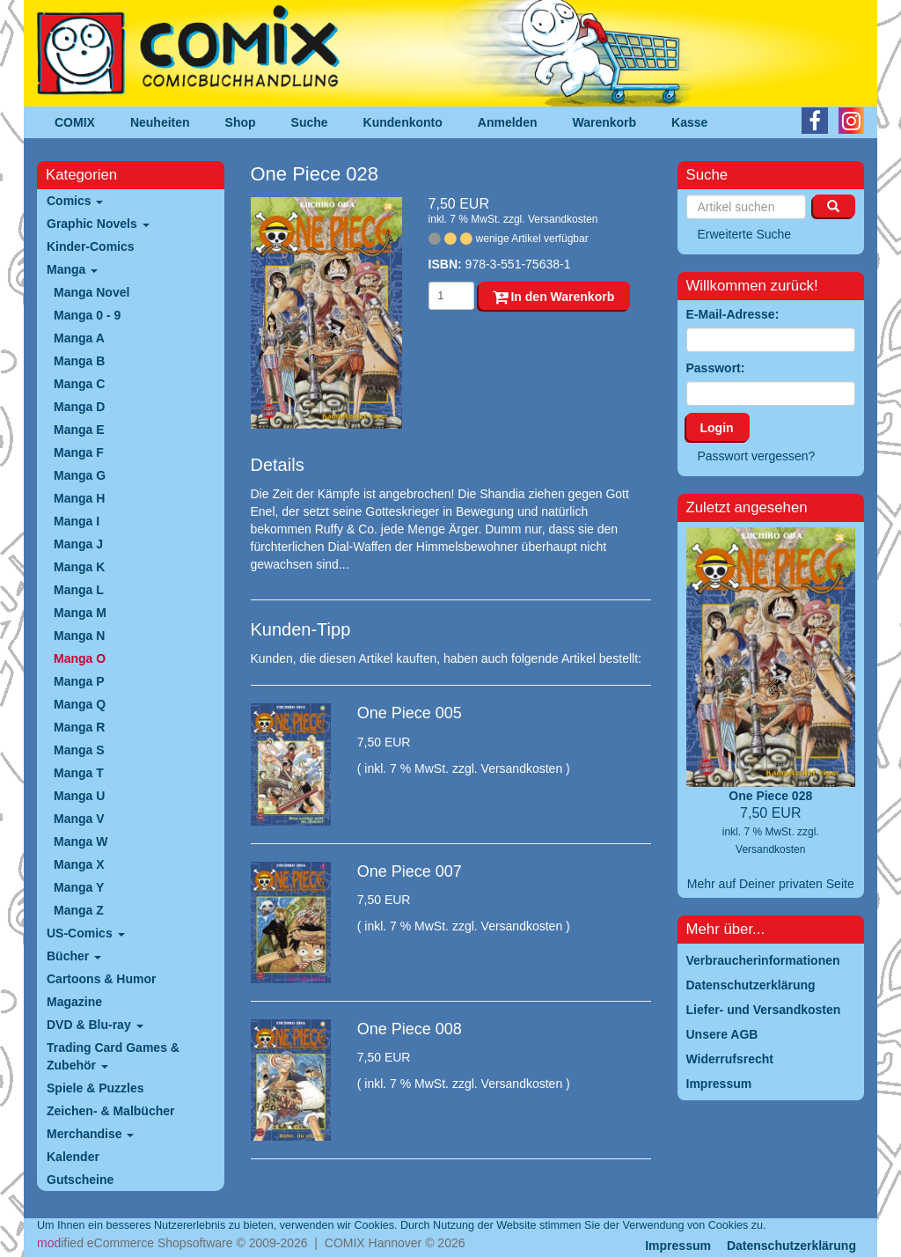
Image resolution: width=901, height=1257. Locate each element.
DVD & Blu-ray (95, 1025)
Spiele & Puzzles (95, 1088)
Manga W (80, 841)
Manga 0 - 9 (87, 315)
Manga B (79, 361)
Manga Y (79, 887)
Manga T (79, 773)
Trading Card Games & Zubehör (113, 1056)
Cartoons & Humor (101, 979)
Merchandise (90, 1134)
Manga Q (80, 704)
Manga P (79, 681)
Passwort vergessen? (757, 456)
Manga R (79, 727)
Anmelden (508, 122)
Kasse (689, 122)
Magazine (74, 1002)
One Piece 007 (409, 871)
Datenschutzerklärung (791, 1246)
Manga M (80, 613)
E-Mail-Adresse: (733, 314)
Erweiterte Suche (745, 234)
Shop (240, 122)
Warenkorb (605, 122)
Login (717, 428)
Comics (75, 201)
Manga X (79, 864)
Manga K (79, 567)
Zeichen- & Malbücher (110, 1111)
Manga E (79, 430)
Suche (309, 122)
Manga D (79, 407)
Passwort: (715, 368)
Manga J (78, 544)
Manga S (79, 750)
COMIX (75, 122)
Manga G (80, 475)
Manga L (79, 590)
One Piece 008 (409, 1029)
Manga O (80, 658)
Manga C (79, 384)
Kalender (73, 1157)
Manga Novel (91, 292)
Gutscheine (80, 1179)
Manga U (79, 796)
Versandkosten (562, 219)
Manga (72, 269)
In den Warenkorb (554, 297)
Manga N (79, 635)
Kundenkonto (403, 122)
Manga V (79, 819)
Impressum (678, 1246)
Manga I (76, 521)
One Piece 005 (409, 713)
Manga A (79, 338)
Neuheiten (160, 122)
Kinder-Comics (91, 246)
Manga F (79, 452)
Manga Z (79, 910)
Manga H (79, 498)
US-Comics (86, 933)
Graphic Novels (98, 224)
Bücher (74, 956)
